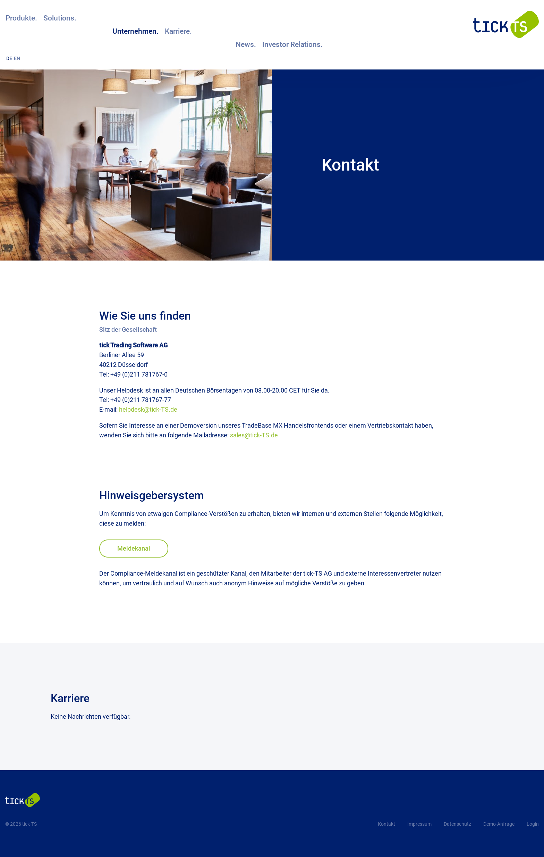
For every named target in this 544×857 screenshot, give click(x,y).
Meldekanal (133, 548)
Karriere (70, 698)
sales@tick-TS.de (254, 435)
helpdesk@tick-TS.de (148, 409)
